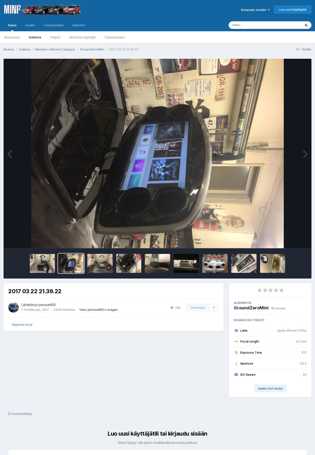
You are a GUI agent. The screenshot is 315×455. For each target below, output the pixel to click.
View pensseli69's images (98, 309)
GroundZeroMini (251, 307)
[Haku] (256, 25)
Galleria (35, 37)
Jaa (175, 307)
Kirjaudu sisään (255, 10)
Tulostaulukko (114, 37)
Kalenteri (78, 25)
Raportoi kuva (22, 324)
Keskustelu (12, 37)
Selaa (12, 27)
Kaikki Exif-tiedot (270, 388)
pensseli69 (47, 305)
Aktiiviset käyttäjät (82, 37)
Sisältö (30, 25)
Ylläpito (55, 37)
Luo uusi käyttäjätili (292, 9)
